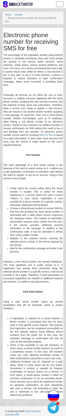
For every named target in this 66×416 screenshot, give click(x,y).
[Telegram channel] (53, 408)
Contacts (35, 411)
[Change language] (53, 396)
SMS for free (46, 135)
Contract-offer (12, 414)
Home (8, 14)
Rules (28, 411)
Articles (19, 14)
